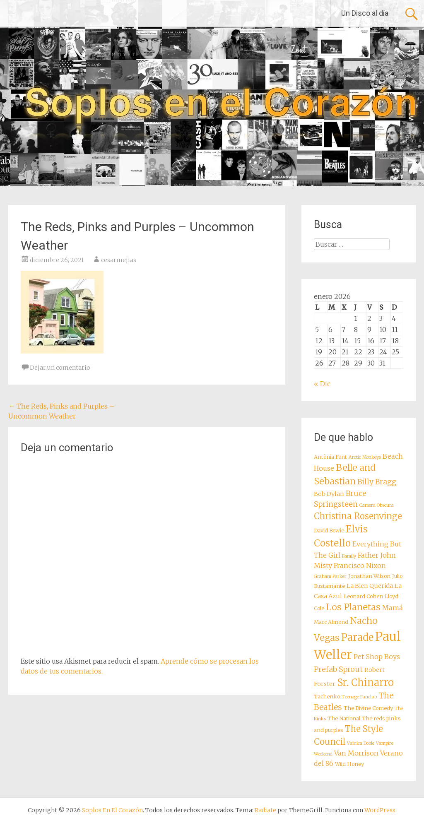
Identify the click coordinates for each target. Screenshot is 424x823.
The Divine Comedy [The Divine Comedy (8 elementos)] (368, 708)
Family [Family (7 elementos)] (349, 556)
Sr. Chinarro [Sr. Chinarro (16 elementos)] (365, 682)
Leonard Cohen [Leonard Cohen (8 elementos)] (363, 596)
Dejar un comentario (60, 367)
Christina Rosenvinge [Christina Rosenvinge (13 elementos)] (358, 516)
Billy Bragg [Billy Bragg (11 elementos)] (376, 481)
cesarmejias (118, 260)
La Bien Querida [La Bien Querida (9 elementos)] (370, 586)
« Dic (322, 384)
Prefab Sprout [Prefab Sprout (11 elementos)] (338, 669)
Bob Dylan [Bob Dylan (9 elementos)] (329, 494)
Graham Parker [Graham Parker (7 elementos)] (330, 576)
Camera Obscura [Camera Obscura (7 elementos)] (376, 505)
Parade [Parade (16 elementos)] (357, 637)
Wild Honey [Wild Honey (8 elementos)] (349, 764)
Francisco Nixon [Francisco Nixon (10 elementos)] (360, 565)
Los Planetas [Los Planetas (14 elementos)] (353, 607)
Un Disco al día (364, 13)
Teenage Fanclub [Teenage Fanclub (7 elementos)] (359, 697)
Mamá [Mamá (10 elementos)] (392, 608)
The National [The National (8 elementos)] (344, 718)
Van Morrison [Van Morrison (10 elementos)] (356, 753)
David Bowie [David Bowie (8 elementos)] (329, 530)
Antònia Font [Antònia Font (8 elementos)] (330, 457)
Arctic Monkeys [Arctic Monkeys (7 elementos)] (365, 457)
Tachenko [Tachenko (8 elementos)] (327, 696)
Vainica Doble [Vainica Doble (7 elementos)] (360, 743)
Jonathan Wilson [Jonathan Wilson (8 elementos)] (369, 576)
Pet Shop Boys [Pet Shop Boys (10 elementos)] (377, 656)
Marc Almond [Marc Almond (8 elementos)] (331, 622)
